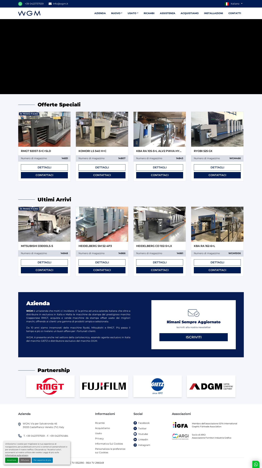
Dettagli (44, 167)
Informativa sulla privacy (16, 455)
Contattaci (44, 175)
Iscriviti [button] (194, 337)
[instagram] (150, 445)
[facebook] (150, 423)
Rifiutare (25, 460)
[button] (133, 13)
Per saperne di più (42, 460)
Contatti (234, 13)
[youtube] (150, 434)
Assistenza (167, 13)
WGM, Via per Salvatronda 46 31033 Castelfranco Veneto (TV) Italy (43, 425)
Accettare (11, 460)
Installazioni (213, 13)
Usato (132, 13)
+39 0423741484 (59, 435)
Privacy (99, 438)
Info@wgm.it (60, 3)
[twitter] (150, 428)
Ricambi (149, 13)
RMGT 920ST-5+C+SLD (36, 151)
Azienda (100, 13)
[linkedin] (150, 439)
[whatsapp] (20, 4)
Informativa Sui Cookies (109, 443)
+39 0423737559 (34, 3)
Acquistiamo (190, 13)
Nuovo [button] (115, 13)
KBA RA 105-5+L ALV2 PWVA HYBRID (161, 151)
